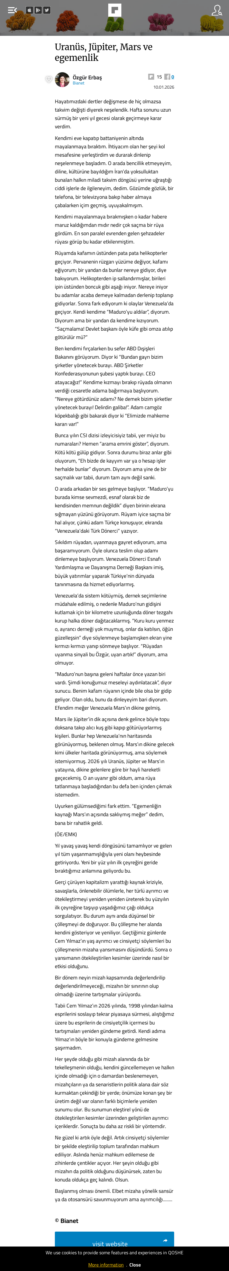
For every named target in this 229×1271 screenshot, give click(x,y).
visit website (130, 1244)
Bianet (78, 83)
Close (135, 1264)
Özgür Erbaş (87, 77)
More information (106, 1264)
